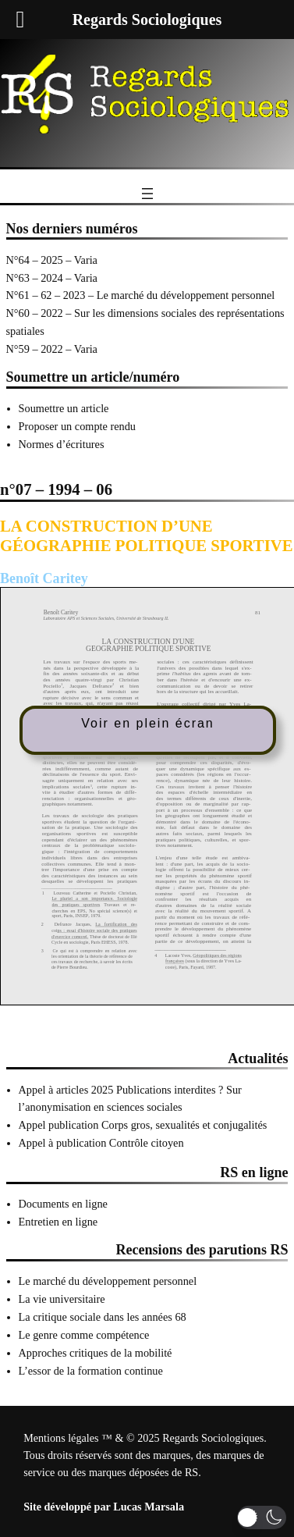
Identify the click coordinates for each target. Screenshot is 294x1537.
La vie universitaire (62, 1299)
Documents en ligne (63, 1203)
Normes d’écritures (61, 444)
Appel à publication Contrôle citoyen (101, 1143)
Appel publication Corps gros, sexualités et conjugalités (143, 1125)
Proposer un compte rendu (77, 426)
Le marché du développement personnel (108, 1281)
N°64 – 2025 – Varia (51, 260)
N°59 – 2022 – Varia (51, 349)
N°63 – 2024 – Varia (51, 278)
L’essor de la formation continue (91, 1370)
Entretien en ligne (58, 1221)
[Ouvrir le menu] (147, 193)
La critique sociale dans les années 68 (102, 1317)
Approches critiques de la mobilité (95, 1353)
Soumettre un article (64, 408)
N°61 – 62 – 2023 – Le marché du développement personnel (140, 295)
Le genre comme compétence (84, 1335)
